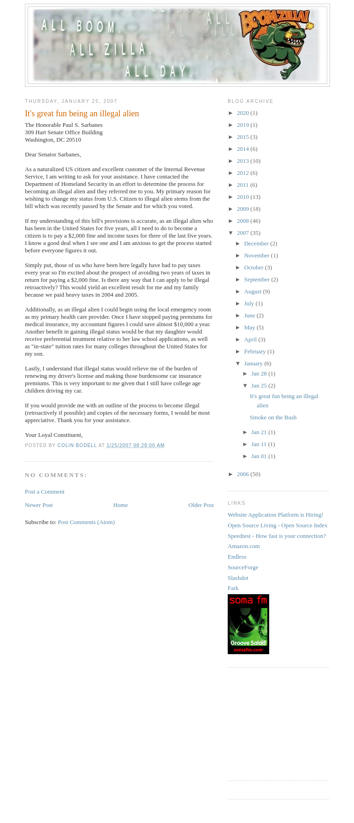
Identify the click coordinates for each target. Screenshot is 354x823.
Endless (237, 556)
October (254, 267)
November (257, 255)
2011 (243, 184)
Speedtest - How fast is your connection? (277, 535)
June (250, 315)
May (250, 327)
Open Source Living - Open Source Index (278, 525)
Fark (233, 587)
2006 (243, 474)
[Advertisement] (274, 723)
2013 (243, 160)
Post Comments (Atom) (86, 522)
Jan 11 (259, 444)
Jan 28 (259, 373)
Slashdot (238, 577)
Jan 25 (259, 385)
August (253, 291)
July (250, 303)
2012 (243, 172)
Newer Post (39, 504)
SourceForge (243, 567)
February (255, 351)
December (257, 243)
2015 (243, 136)
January (254, 363)
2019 (243, 124)
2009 (243, 208)
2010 (243, 196)
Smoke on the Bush (273, 417)
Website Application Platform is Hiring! (276, 514)
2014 (243, 148)
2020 (243, 112)
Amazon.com (244, 546)
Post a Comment (45, 491)
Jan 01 (259, 456)
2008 (243, 220)
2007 (243, 232)
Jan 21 (259, 432)
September (257, 279)
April (251, 339)
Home (120, 504)
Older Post (201, 504)
